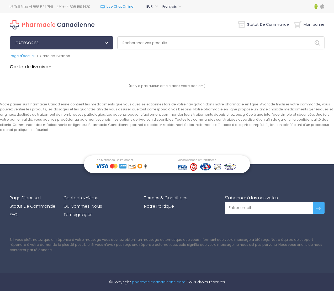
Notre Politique (159, 206)
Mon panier (309, 24)
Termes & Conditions (165, 198)
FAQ (14, 215)
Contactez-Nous (80, 198)
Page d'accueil (22, 55)
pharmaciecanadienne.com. (158, 282)
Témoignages (78, 215)
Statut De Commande (263, 24)
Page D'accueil (25, 198)
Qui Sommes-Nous (82, 206)
